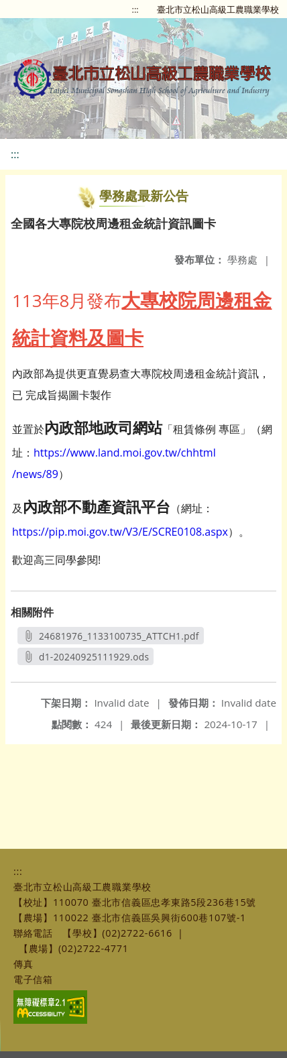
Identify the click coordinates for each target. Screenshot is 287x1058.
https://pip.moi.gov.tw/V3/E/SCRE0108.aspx (120, 531)
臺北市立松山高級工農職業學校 (218, 9)
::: (135, 9)
